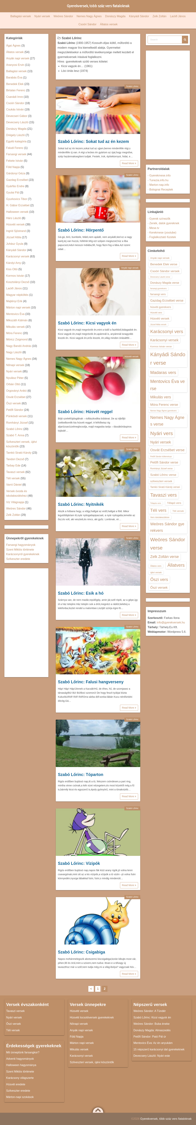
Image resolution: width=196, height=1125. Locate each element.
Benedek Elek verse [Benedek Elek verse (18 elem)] (163, 264)
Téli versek (13, 478)
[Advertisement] (26, 622)
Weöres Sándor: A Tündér (150, 1010)
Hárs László (13, 218)
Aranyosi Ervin (15, 64)
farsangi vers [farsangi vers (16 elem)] (158, 294)
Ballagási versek (20, 16)
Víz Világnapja (15, 502)
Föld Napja (13, 167)
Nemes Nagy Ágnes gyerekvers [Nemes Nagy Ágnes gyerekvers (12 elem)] (163, 411)
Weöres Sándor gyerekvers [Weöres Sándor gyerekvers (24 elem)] (167, 527)
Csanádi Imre (14, 96)
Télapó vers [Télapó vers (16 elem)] (174, 502)
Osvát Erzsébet (15, 397)
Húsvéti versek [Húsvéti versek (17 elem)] (159, 318)
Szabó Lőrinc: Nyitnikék (81, 504)
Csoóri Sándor (87, 24)
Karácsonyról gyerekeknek (22, 554)
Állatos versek (109, 24)
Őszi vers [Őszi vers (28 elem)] (159, 579)
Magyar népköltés (17, 294)
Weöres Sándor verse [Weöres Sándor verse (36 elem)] (167, 544)
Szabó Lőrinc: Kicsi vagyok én (87, 323)
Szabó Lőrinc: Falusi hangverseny (91, 682)
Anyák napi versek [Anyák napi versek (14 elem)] (159, 258)
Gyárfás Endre (15, 186)
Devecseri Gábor (16, 115)
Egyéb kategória (16, 141)
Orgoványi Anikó (16, 390)
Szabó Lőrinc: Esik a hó (80, 593)
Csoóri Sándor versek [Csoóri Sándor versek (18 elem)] (164, 271)
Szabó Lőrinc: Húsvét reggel (85, 411)
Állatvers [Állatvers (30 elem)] (176, 565)
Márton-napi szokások (20, 1097)
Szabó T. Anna (15, 435)
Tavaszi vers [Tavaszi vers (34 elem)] (163, 495)
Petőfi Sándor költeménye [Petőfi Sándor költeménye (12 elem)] (161, 456)
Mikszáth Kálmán (17, 320)
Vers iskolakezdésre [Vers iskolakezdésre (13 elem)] (159, 517)
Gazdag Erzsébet (17, 179)
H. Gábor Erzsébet (18, 205)
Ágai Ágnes (13, 45)
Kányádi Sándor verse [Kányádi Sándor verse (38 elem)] (167, 358)
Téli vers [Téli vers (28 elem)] (158, 510)
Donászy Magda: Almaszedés (152, 1030)
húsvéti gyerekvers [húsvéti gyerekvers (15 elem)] (160, 307)
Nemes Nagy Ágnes (89, 16)
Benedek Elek (15, 84)
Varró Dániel (14, 484)
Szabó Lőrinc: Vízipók (79, 863)
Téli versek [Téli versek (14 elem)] (178, 511)
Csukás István (15, 109)
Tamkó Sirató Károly (18, 452)
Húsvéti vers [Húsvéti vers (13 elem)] (156, 312)
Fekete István (14, 160)
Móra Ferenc (14, 333)
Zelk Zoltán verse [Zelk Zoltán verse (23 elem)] (164, 557)
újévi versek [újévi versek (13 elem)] (156, 572)
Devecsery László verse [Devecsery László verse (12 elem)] (160, 277)
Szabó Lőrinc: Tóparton (80, 774)
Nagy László (14, 352)
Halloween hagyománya (21, 1065)
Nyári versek (42, 16)
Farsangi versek (16, 154)
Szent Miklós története (20, 549)
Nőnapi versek (15, 365)
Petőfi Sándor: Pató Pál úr (150, 1036)
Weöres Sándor (63, 16)
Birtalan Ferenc (15, 90)
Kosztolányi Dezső (17, 282)
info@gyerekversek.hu (171, 622)
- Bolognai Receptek (160, 189)
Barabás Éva (14, 77)
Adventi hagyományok (20, 1058)
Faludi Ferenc (14, 147)
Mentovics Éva (15, 313)
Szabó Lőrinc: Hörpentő (81, 230)
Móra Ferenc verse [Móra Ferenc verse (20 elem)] (164, 404)
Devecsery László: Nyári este (152, 1055)
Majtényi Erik (14, 301)
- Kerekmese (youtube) (162, 232)
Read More (129, 163)
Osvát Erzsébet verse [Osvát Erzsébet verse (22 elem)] (167, 450)
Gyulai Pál (12, 192)
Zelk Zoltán (159, 16)
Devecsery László (17, 122)
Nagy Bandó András (18, 345)
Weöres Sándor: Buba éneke (152, 1023)
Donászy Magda (115, 16)
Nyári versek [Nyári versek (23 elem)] (160, 442)
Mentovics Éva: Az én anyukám (153, 1042)
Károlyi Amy (13, 262)
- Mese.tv (153, 227)
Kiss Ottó (12, 269)
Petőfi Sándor (14, 409)
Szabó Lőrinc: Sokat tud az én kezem (93, 141)
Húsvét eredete (15, 1084)
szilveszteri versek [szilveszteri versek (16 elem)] (161, 481)
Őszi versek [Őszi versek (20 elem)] (158, 587)
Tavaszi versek (15, 472)
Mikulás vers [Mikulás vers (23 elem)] (160, 397)
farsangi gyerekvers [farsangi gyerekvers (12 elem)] (158, 288)
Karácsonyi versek (17, 256)
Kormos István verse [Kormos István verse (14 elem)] (161, 346)
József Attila (13, 237)
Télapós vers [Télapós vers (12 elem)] (155, 503)
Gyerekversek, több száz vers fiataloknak (98, 6)
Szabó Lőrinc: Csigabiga (81, 952)
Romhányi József (17, 422)
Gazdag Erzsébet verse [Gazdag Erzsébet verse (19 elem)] (167, 300)
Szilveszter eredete (18, 558)
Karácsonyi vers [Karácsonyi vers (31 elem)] (166, 331)
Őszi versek (13, 403)
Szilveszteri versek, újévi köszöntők (92, 1062)
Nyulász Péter (15, 377)
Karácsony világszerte (20, 1077)
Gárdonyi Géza (15, 173)
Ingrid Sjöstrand (16, 230)
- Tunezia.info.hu (158, 180)
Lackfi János (178, 16)
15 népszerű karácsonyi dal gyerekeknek (159, 1049)
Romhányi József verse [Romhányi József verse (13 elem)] (161, 468)
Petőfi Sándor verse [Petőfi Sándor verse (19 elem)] (164, 462)
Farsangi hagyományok (20, 544)
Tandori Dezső (15, 459)
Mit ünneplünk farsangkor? (22, 1052)
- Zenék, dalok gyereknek (163, 223)
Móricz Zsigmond (17, 339)
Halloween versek (17, 211)
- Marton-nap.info (158, 184)
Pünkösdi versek (16, 416)
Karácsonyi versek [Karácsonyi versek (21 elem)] (164, 340)
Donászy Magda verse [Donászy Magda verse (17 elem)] (164, 282)
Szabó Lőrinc (132, 86)
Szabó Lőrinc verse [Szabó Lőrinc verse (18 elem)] (163, 474)
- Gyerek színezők (159, 218)
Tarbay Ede (13, 465)
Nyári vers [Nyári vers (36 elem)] (161, 433)
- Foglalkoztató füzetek (162, 237)
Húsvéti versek (131, 356)
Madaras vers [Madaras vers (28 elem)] (163, 372)
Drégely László (15, 135)
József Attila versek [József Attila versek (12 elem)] (158, 324)
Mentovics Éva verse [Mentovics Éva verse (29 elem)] (167, 385)
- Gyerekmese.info (159, 175)
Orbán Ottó (13, 384)
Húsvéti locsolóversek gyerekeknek (92, 1017)
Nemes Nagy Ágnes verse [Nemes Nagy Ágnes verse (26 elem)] (167, 420)
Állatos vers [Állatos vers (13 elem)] (155, 566)
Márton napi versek (18, 307)
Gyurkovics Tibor (16, 199)
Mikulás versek (15, 326)
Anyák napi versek (129, 268)
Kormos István (15, 275)
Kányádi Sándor (139, 16)
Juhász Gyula (14, 243)
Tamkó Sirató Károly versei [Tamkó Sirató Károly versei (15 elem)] (165, 487)
